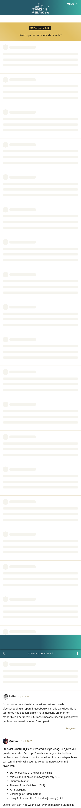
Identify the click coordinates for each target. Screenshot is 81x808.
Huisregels (43, 788)
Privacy (57, 788)
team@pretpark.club (62, 656)
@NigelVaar (10, 452)
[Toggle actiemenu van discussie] (77, 4)
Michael (11, 614)
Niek (9, 516)
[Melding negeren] (20, 800)
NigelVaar (14, 561)
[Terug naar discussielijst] (3, 4)
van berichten (40, 4)
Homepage (25, 788)
